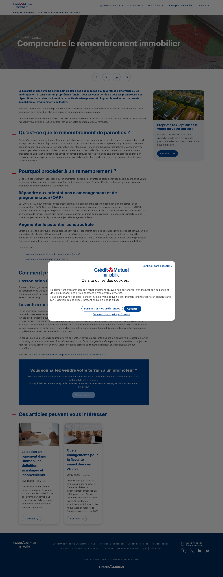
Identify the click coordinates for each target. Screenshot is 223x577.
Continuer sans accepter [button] (156, 265)
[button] (132, 309)
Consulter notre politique (111, 314)
